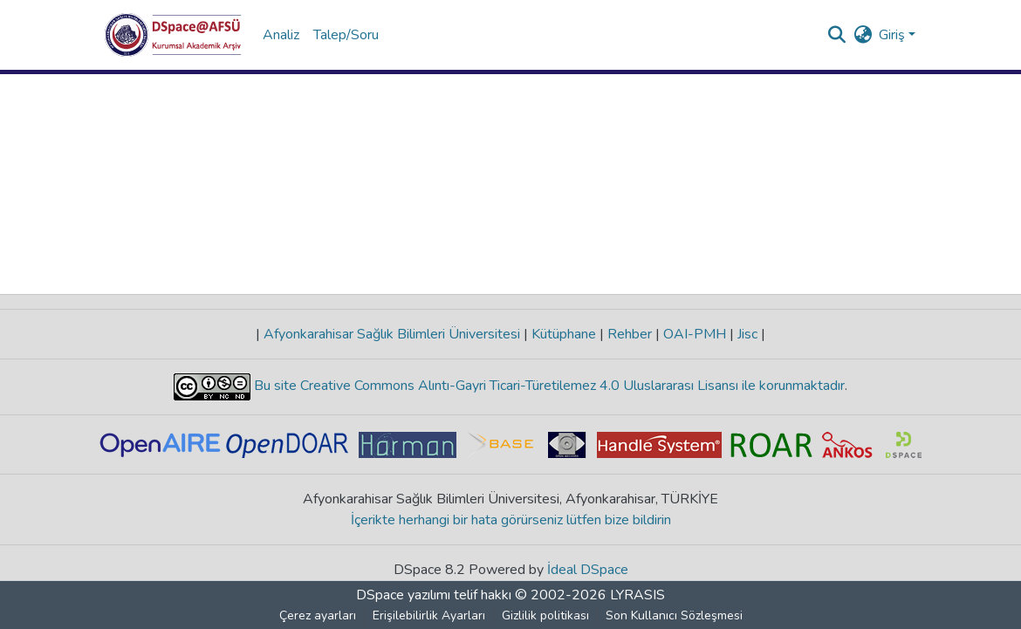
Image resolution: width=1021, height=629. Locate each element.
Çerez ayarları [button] (317, 615)
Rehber (629, 334)
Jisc (747, 334)
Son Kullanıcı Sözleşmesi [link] (674, 615)
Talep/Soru (346, 34)
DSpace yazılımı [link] (403, 595)
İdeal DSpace (587, 569)
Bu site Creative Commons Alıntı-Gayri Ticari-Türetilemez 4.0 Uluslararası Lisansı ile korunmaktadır (547, 385)
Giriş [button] (893, 34)
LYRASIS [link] (637, 595)
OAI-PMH (695, 334)
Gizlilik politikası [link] (545, 615)
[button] (173, 35)
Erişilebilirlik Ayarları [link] (429, 615)
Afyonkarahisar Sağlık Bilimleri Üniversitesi (392, 334)
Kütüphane (564, 334)
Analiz (281, 34)
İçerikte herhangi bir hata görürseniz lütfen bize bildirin (511, 520)
